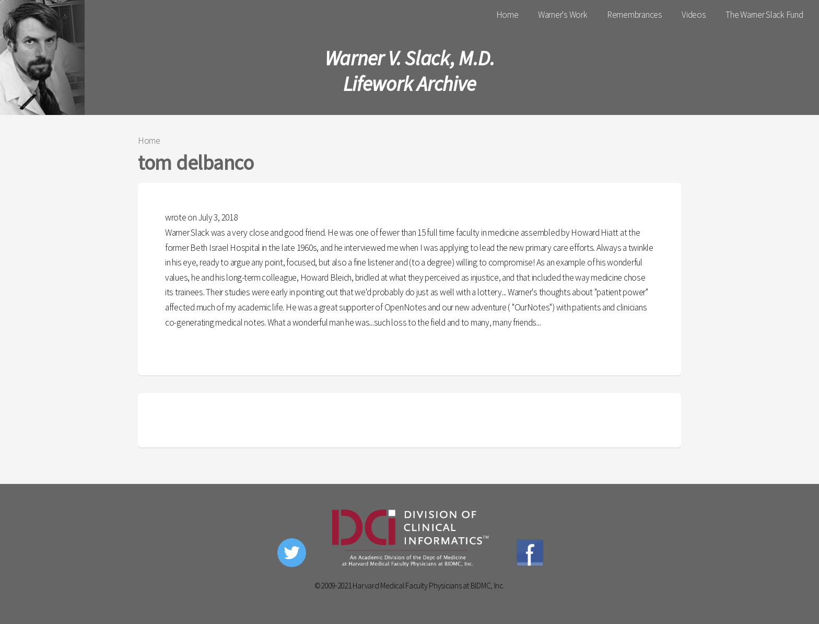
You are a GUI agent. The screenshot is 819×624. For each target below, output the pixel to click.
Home (507, 14)
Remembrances (634, 14)
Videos (694, 14)
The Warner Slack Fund (764, 14)
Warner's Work (563, 14)
